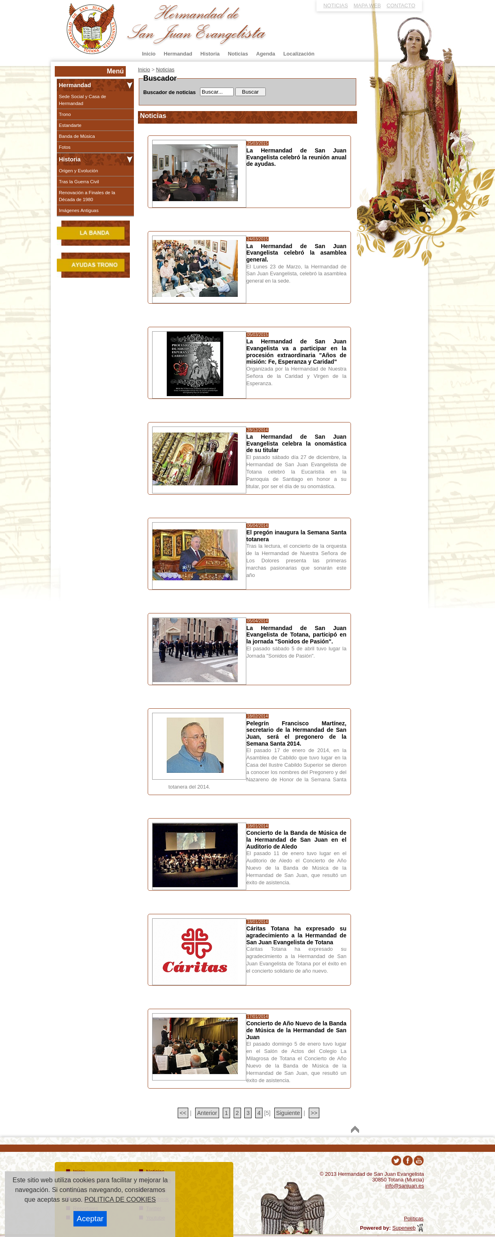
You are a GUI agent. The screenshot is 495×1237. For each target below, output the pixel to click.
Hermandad (75, 85)
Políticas (414, 1219)
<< (183, 1113)
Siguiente (288, 1113)
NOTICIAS (335, 5)
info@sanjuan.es (404, 1186)
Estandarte (70, 125)
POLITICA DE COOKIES (120, 1199)
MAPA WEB (367, 5)
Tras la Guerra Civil (79, 181)
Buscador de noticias (169, 92)
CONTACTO (401, 5)
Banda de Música (77, 136)
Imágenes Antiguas (79, 210)
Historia (70, 159)
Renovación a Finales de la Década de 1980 (87, 196)
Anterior (207, 1113)
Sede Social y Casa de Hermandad (82, 99)
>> (314, 1113)
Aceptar (90, 1218)
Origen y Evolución (78, 170)
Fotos (65, 147)
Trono (65, 114)
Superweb (404, 1228)
